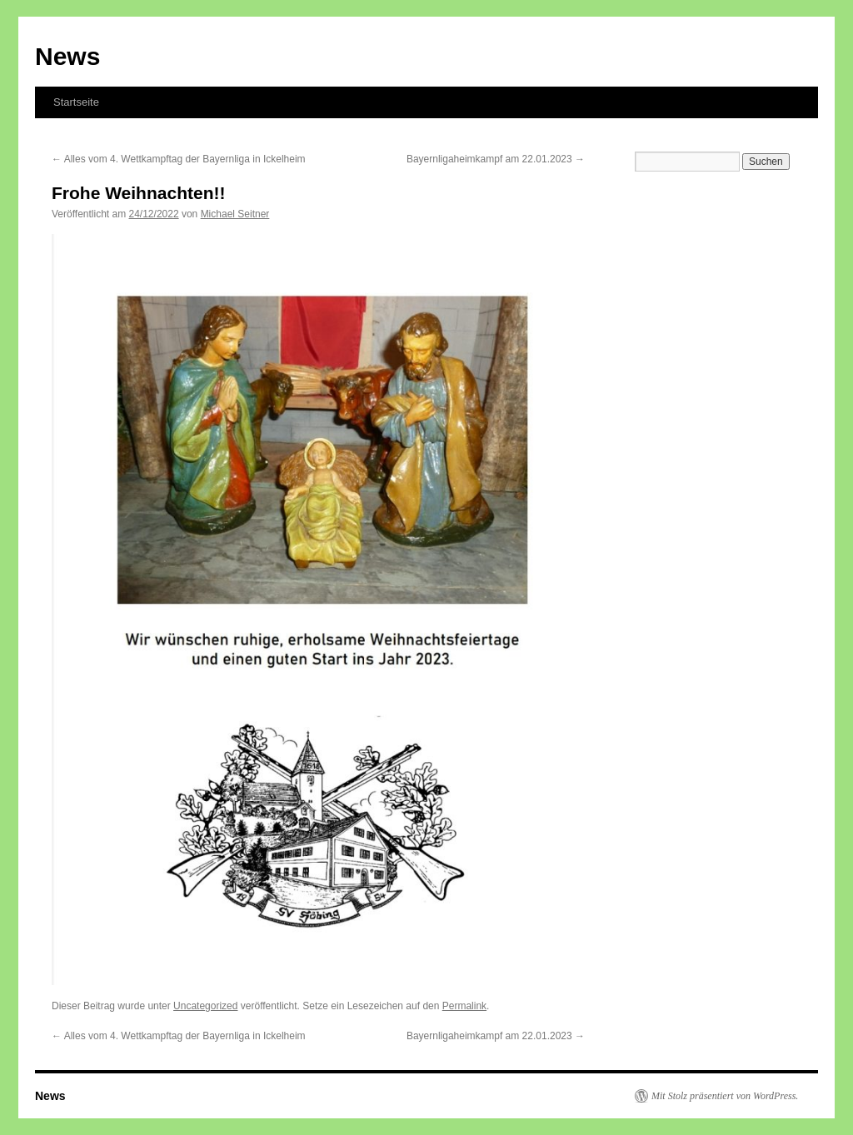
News (67, 56)
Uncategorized (205, 1006)
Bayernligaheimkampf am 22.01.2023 (496, 159)
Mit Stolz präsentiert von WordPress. (724, 1096)
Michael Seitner (235, 214)
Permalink (464, 1006)
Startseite (76, 102)
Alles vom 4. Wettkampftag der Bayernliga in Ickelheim (179, 159)
